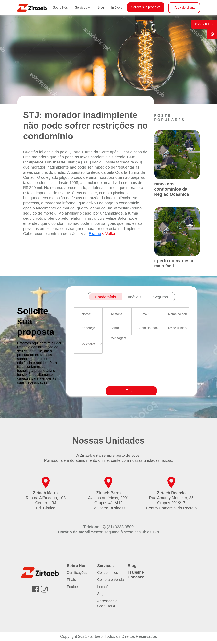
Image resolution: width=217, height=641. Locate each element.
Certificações (77, 573)
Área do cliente (185, 7)
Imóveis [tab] (134, 297)
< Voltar (108, 233)
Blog (101, 7)
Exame (95, 233)
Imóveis (116, 7)
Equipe (72, 587)
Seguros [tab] (160, 297)
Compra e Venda (110, 580)
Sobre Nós (60, 7)
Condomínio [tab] (105, 297)
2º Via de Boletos (204, 24)
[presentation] (147, 381)
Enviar (131, 391)
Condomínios (107, 573)
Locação (104, 587)
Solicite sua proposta (145, 7)
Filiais (71, 580)
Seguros (103, 594)
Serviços (81, 7)
